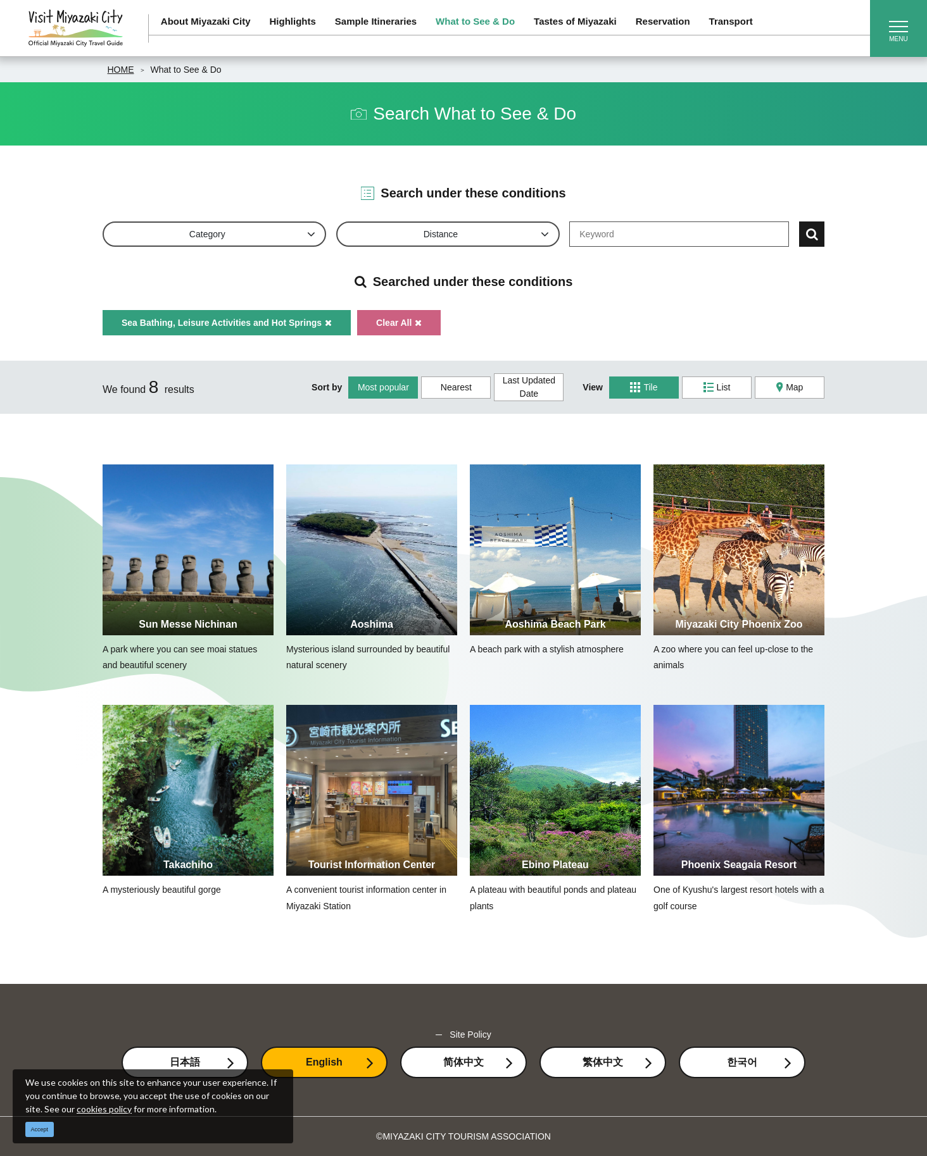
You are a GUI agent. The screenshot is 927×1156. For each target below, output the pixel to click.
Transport (731, 21)
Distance (441, 234)
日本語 (185, 1062)
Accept (40, 1129)
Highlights (293, 21)
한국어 (742, 1062)
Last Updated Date (529, 387)
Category (207, 234)
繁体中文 (603, 1062)
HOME (121, 70)
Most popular (383, 387)
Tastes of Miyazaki (575, 21)
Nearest (456, 387)
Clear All (399, 323)
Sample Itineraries (376, 21)
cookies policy (104, 1108)
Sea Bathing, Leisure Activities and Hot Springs (227, 323)
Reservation (663, 21)
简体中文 (463, 1062)
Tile (643, 387)
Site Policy (470, 1034)
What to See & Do (475, 21)
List (717, 387)
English (324, 1062)
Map (790, 387)
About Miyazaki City (206, 21)
